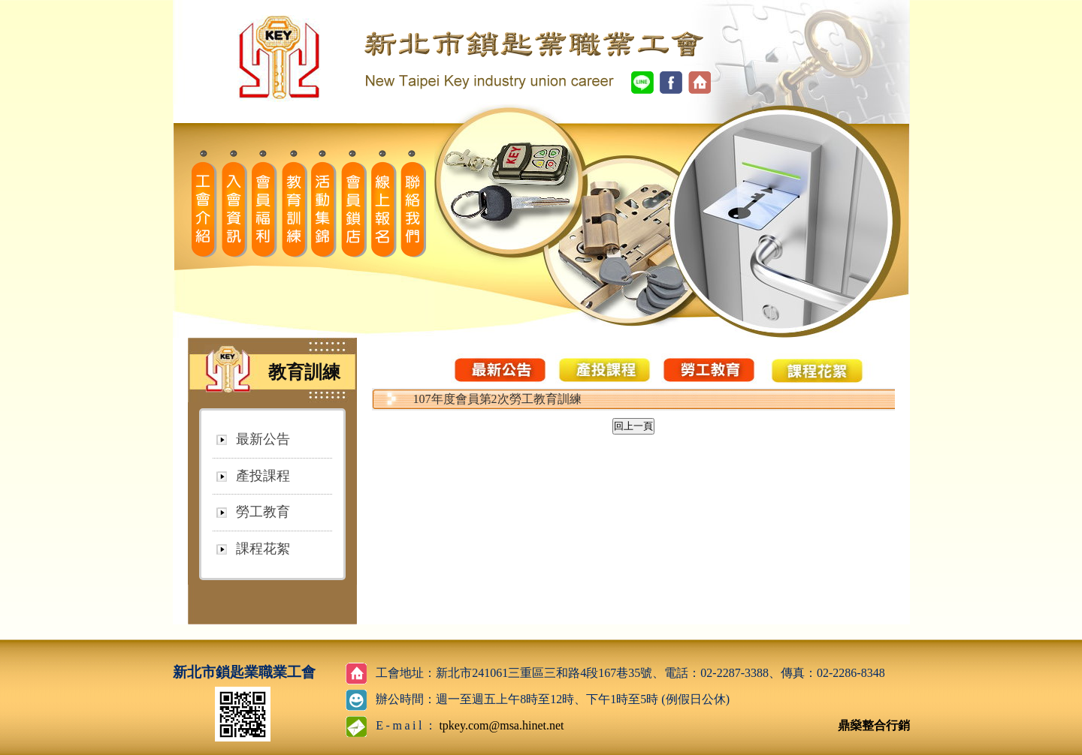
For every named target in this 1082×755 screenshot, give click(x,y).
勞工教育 (263, 511)
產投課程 (263, 475)
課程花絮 (263, 548)
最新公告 (263, 439)
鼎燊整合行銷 (874, 725)
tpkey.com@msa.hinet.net (501, 725)
